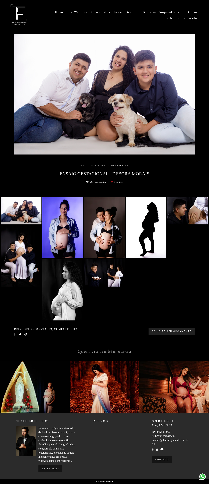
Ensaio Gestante (126, 12)
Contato (162, 459)
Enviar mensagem (164, 436)
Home (59, 12)
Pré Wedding (78, 12)
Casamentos (100, 12)
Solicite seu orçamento (178, 18)
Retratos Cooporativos (161, 12)
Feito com (104, 481)
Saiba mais (50, 468)
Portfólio (190, 12)
